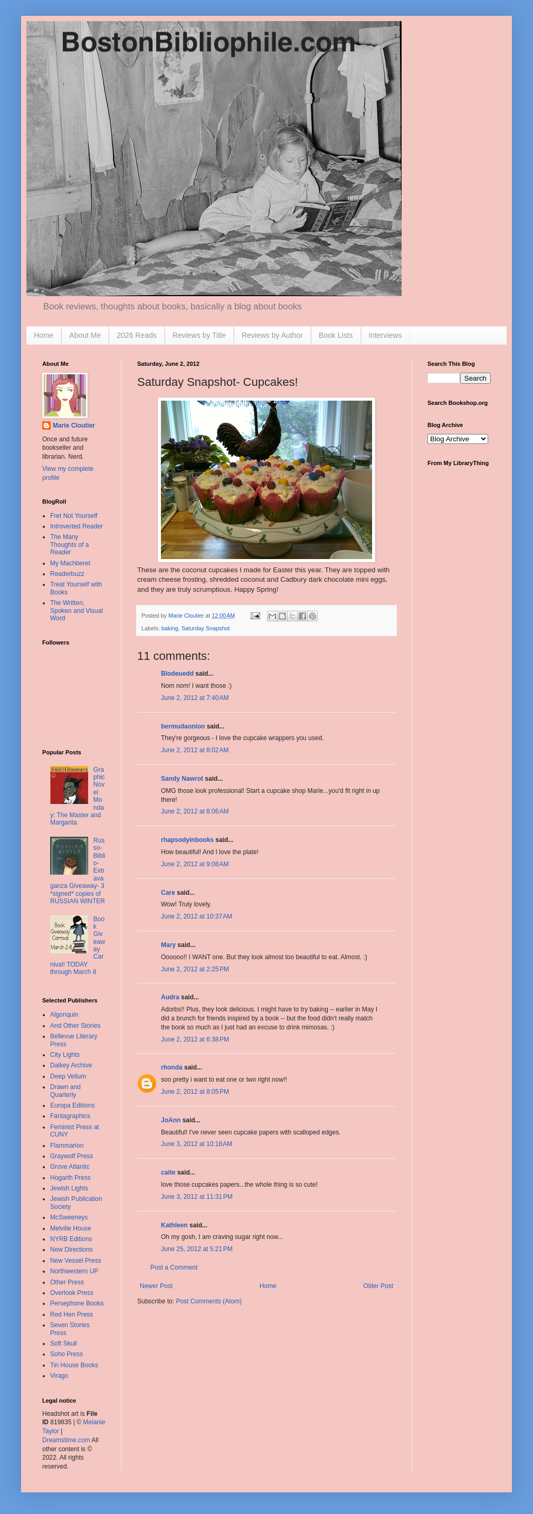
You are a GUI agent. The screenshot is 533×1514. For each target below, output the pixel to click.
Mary (168, 945)
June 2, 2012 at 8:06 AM (195, 811)
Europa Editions (72, 1105)
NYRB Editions (71, 1239)
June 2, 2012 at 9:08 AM (195, 864)
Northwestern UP (74, 1271)
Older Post (378, 1286)
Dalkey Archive (71, 1065)
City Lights (65, 1054)
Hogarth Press (70, 1177)
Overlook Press (71, 1293)
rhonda (172, 1067)
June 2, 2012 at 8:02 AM (195, 750)
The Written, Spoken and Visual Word (76, 610)
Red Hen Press (71, 1314)
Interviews (385, 335)
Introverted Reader (76, 526)
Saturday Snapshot (206, 628)
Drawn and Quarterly (65, 1090)
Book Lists (336, 335)
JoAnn (170, 1120)
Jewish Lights (69, 1188)
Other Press (67, 1282)
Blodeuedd (177, 673)
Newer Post (156, 1286)
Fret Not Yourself (73, 515)
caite (168, 1172)
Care (168, 892)
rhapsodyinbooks (187, 840)
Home (43, 335)
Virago (59, 1375)
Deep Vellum (68, 1076)
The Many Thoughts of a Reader (69, 544)
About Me (85, 335)
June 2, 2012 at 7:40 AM (195, 698)
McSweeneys (69, 1217)
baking (169, 628)
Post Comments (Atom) (209, 1301)
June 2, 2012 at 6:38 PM (195, 1039)
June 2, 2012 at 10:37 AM (196, 916)
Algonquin (64, 1014)
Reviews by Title (199, 335)
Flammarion (66, 1145)
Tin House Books (74, 1365)
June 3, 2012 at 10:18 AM (196, 1144)
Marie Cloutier (74, 425)
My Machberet (70, 563)
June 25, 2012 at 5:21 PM (197, 1249)
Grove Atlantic (70, 1166)
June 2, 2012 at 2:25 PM (195, 969)
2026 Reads (137, 335)
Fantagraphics (70, 1116)
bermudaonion (183, 726)
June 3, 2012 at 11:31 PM (197, 1196)
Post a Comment (173, 1267)
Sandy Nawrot (182, 778)
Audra (170, 997)
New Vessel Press (75, 1260)
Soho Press (66, 1354)
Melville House (70, 1228)
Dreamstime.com (66, 1440)
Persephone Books (76, 1303)
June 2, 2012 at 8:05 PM (195, 1091)
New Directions (71, 1249)
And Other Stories (75, 1025)
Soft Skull (63, 1343)
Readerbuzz (67, 574)
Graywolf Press (71, 1156)
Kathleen (174, 1225)
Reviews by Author (272, 335)
